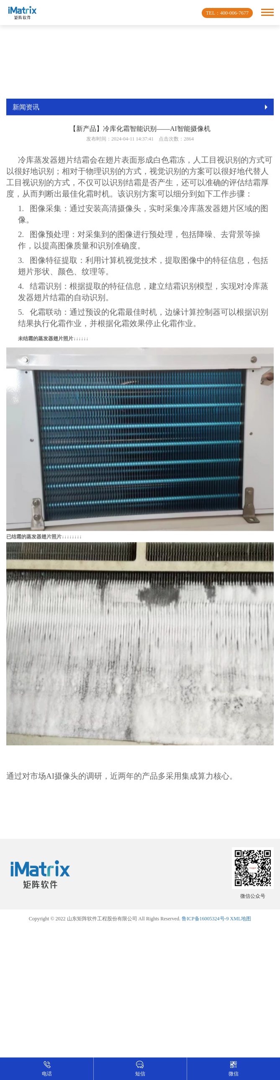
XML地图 (241, 919)
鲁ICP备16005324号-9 (205, 919)
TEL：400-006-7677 (227, 13)
